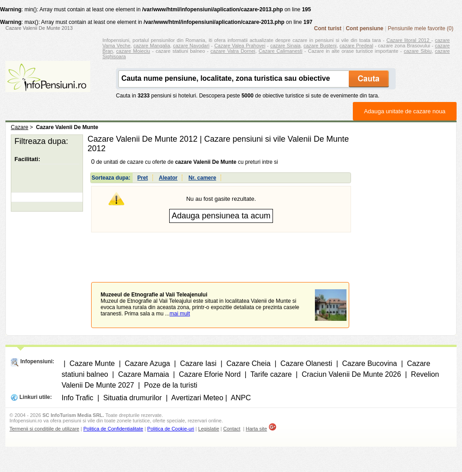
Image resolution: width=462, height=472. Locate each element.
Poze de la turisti (170, 385)
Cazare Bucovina (369, 363)
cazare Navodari (191, 45)
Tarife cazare (271, 374)
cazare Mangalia (152, 45)
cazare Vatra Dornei (232, 51)
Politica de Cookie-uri (170, 428)
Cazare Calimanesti (280, 51)
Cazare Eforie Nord (210, 374)
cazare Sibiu (418, 51)
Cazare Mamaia (143, 374)
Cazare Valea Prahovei (239, 45)
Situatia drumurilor (132, 398)
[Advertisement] (221, 250)
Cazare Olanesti (307, 363)
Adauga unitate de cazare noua (405, 111)
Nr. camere (202, 178)
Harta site (256, 428)
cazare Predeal (356, 45)
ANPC (241, 398)
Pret (142, 178)
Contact (231, 428)
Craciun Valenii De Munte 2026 (351, 374)
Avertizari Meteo (197, 398)
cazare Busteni (320, 45)
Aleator (168, 178)
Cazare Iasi (198, 363)
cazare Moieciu (133, 51)
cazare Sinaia (285, 45)
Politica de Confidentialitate (113, 428)
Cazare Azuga (147, 363)
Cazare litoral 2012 (409, 40)
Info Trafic (77, 398)
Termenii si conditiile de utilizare (44, 428)
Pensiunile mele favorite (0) (420, 28)
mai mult (180, 313)
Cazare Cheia (248, 363)
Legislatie (208, 428)
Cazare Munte (92, 363)
